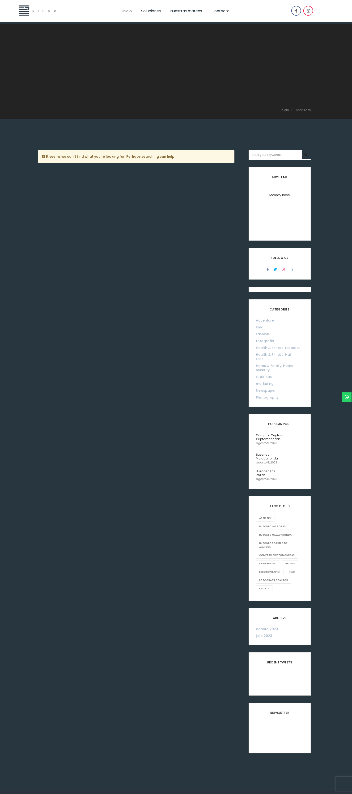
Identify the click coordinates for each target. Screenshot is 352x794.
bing (259, 272)
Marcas (184, 756)
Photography (267, 342)
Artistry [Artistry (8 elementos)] (265, 463)
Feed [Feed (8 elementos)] (292, 516)
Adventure (265, 265)
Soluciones (162, 756)
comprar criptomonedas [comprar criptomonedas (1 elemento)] (277, 500)
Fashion (262, 279)
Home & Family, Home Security (274, 312)
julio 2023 (264, 580)
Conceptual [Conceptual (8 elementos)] (267, 508)
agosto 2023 (267, 573)
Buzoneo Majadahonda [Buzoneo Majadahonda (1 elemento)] (275, 479)
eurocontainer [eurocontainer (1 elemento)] (269, 516)
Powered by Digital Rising (294, 785)
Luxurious (264, 321)
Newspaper (266, 335)
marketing (265, 328)
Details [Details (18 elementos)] (290, 508)
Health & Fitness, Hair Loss (274, 301)
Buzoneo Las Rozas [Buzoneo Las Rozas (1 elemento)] (272, 471)
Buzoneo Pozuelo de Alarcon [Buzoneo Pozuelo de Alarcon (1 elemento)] (273, 489)
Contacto (205, 756)
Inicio (142, 756)
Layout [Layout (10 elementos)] (264, 533)
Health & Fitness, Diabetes (278, 292)
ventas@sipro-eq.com (93, 785)
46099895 (53, 785)
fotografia (265, 286)
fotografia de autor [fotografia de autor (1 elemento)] (273, 525)
